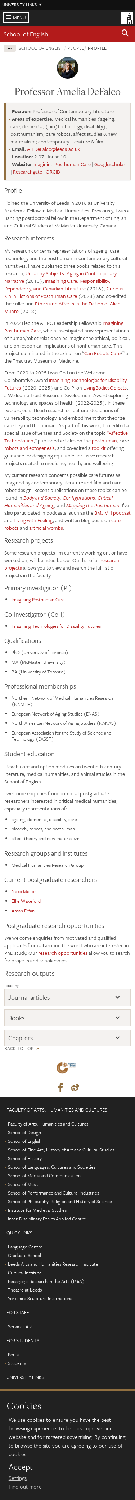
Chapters (20, 1038)
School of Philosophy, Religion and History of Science (60, 1201)
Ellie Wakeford (26, 901)
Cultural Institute (25, 1272)
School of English (26, 33)
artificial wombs (45, 528)
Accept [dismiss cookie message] (21, 1467)
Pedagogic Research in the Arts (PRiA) (46, 1281)
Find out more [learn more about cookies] (25, 1486)
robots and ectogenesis (29, 448)
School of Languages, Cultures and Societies (51, 1166)
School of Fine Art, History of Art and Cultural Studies (61, 1149)
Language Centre (25, 1246)
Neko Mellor (24, 891)
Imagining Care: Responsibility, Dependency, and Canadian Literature (57, 284)
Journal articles (29, 997)
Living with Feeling (33, 520)
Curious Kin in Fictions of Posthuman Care (63, 292)
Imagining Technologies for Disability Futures (56, 626)
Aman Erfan (23, 910)
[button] (125, 34)
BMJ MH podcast (112, 512)
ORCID (53, 171)
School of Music (23, 1184)
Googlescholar (109, 164)
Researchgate (27, 171)
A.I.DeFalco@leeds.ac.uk (53, 149)
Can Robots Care (102, 353)
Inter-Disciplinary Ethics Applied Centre (47, 1218)
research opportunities (62, 953)
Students (17, 1363)
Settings (18, 1478)
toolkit (99, 448)
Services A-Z (20, 1326)
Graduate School (24, 1255)
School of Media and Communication (44, 1175)
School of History (25, 1158)
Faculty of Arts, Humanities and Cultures (48, 1123)
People (75, 48)
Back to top (18, 1048)
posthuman (104, 440)
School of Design (24, 1132)
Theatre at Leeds (25, 1289)
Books (16, 1017)
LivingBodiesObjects (105, 387)
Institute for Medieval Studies (37, 1210)
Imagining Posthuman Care (61, 164)
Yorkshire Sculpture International (40, 1298)
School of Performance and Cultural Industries (53, 1192)
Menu (19, 17)
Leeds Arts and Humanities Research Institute (53, 1263)
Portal (14, 1354)
